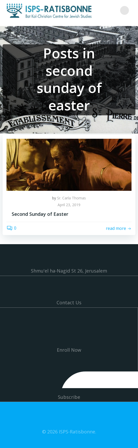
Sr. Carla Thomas (71, 197)
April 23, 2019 (69, 204)
